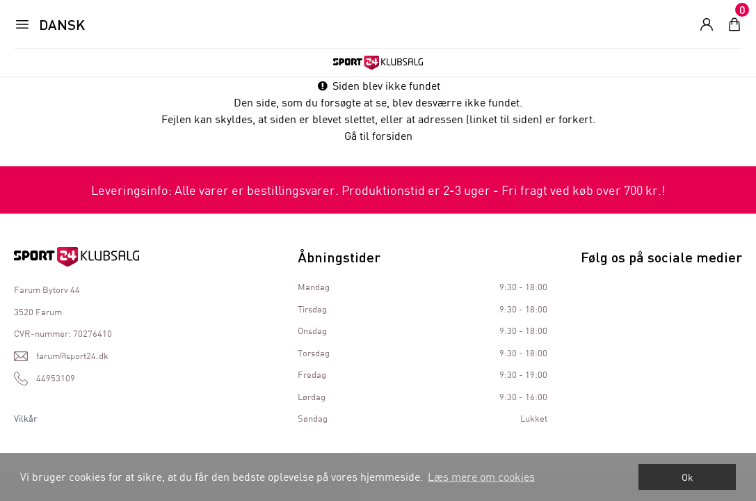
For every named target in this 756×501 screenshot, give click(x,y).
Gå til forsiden (378, 135)
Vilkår (25, 418)
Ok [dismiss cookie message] (687, 477)
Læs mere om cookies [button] (481, 476)
